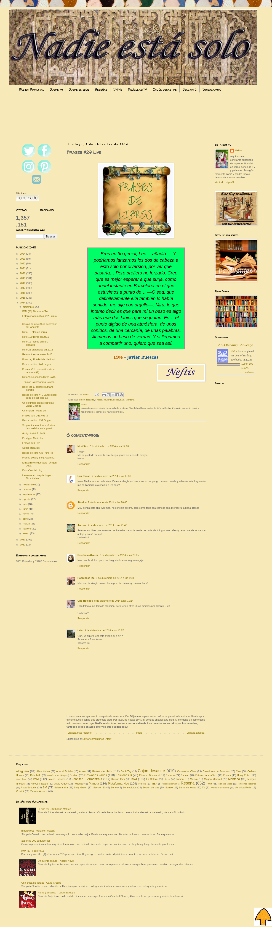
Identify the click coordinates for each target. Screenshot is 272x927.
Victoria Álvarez (39, 791)
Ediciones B (124, 775)
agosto (27, 499)
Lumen (180, 779)
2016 (23, 293)
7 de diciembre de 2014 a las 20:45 (107, 502)
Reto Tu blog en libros (34, 332)
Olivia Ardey (60, 783)
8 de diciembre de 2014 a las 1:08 (115, 578)
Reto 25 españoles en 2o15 (37, 349)
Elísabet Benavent (149, 775)
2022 (23, 263)
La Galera (152, 779)
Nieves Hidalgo (39, 783)
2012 (23, 544)
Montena (130, 399)
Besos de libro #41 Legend (37, 364)
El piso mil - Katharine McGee (54, 809)
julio (25, 504)
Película (78, 783)
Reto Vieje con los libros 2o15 (38, 377)
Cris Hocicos (85, 600)
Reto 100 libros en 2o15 (35, 336)
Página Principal (31, 89)
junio (26, 509)
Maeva (193, 779)
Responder (83, 464)
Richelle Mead (225, 783)
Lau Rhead (83, 476)
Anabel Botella (64, 771)
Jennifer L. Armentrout (87, 779)
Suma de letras (187, 787)
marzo (27, 523)
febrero (27, 528)
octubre (27, 489)
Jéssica (82, 502)
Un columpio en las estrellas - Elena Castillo (38, 404)
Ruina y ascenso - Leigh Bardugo (56, 892)
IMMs (117, 89)
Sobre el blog (79, 89)
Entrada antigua (195, 732)
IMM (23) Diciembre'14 (35, 311)
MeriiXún (82, 446)
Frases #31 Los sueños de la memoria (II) (38, 371)
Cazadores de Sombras (216, 771)
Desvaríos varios (95, 775)
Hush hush (21, 779)
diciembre (29, 306)
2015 (23, 297)
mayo (26, 514)
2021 (23, 268)
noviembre (29, 484)
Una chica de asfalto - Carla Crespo (41, 882)
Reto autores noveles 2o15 (37, 354)
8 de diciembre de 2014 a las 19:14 (113, 600)
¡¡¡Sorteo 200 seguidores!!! (36, 840)
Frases (99, 399)
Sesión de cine (151, 787)
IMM (36, 779)
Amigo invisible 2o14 (33, 433)
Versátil (20, 791)
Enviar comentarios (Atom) (97, 738)
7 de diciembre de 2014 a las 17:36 (111, 476)
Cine (238, 771)
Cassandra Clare (186, 771)
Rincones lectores (247, 783)
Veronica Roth (243, 787)
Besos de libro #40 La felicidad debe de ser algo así (39, 396)
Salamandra (61, 787)
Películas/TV (137, 89)
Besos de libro (102, 771)
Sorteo (169, 787)
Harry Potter (244, 775)
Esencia (170, 775)
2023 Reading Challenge (235, 345)
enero (26, 533)
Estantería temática (206, 775)
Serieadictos (130, 787)
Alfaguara (22, 771)
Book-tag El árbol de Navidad (38, 359)
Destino (74, 775)
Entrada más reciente (80, 732)
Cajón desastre (165, 89)
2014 (23, 302)
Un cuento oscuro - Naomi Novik (56, 860)
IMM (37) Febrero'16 (32, 850)
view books (248, 372)
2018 (23, 283)
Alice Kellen (43, 771)
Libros (167, 779)
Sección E (190, 89)
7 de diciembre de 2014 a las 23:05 (119, 555)
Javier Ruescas (111, 399)
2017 (23, 288)
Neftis (238, 150)
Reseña (188, 783)
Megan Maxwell (213, 779)
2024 (23, 253)
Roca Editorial (29, 787)
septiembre (29, 494)
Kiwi (134, 779)
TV (203, 787)
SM (45, 787)
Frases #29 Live (31, 443)
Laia (80, 630)
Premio (142, 783)
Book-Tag (126, 771)
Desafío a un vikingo (56, 775)
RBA (154, 783)
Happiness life (86, 578)
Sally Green (80, 787)
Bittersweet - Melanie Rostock (38, 830)
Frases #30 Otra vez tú (35, 415)
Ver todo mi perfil (224, 182)
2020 (23, 273)
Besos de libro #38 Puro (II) (37, 452)
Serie (114, 787)
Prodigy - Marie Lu (32, 438)
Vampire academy (220, 787)
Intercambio (212, 89)
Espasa (185, 775)
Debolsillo (35, 775)
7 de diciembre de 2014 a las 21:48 (107, 525)
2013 (23, 539)
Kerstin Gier (118, 779)
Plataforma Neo (118, 783)
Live (122, 399)
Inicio (139, 732)
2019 (23, 278)
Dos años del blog (32, 470)
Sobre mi (56, 89)
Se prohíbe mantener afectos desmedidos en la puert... (38, 426)
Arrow (82, 771)
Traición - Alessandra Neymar (38, 382)
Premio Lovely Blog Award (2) (38, 457)
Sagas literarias (31, 447)
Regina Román (170, 784)
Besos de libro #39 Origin (36, 420)
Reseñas (101, 89)
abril (25, 518)
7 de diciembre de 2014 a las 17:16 (109, 446)
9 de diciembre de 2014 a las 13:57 (104, 630)
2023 (23, 258)
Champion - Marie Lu (34, 410)
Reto (209, 783)
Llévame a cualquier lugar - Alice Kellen (37, 477)
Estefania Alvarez (87, 555)
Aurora (81, 525)
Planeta (94, 783)
